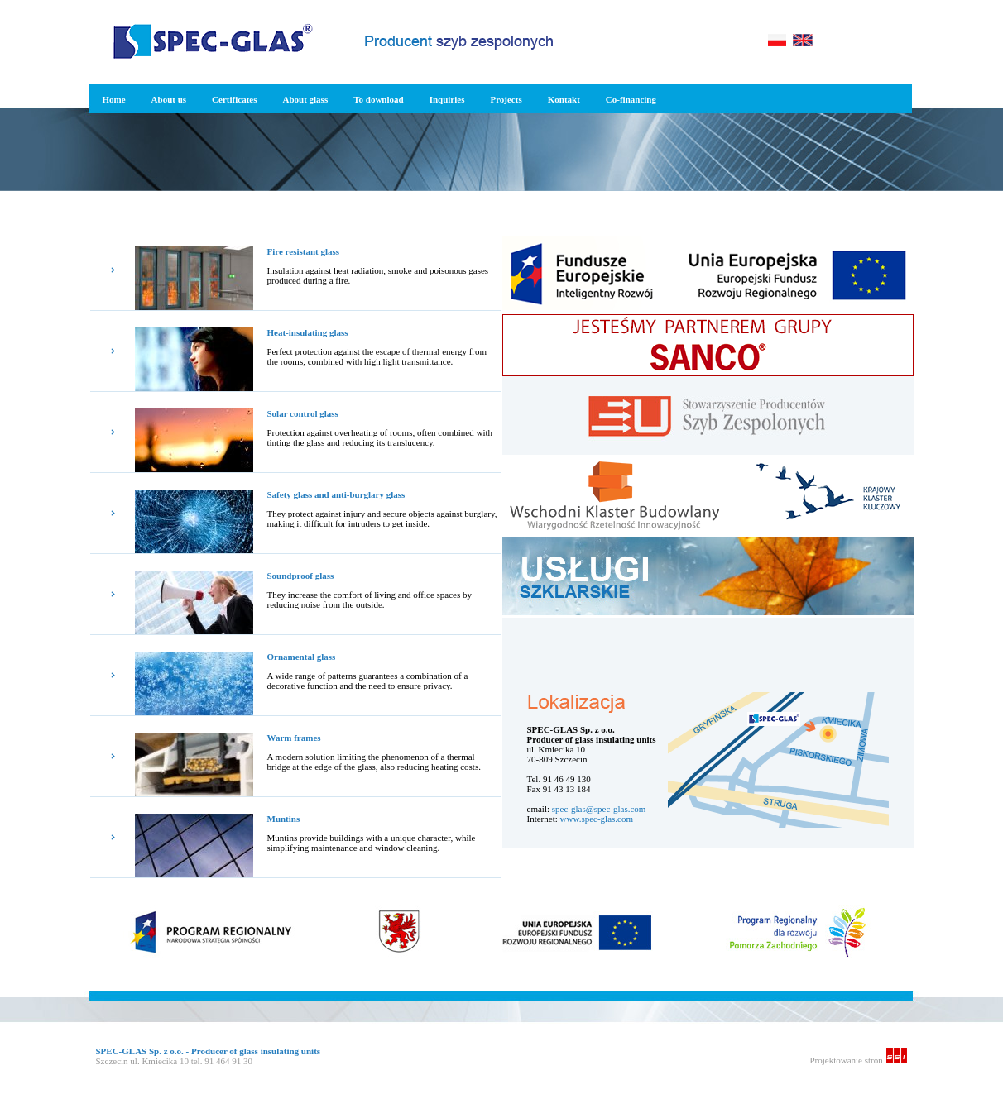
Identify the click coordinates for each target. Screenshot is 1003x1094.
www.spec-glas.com (596, 819)
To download (378, 99)
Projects (505, 99)
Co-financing (631, 99)
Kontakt (564, 99)
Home (114, 99)
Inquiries (447, 99)
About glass (305, 99)
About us (169, 99)
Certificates (234, 99)
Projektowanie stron (858, 1060)
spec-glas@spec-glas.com (599, 809)
